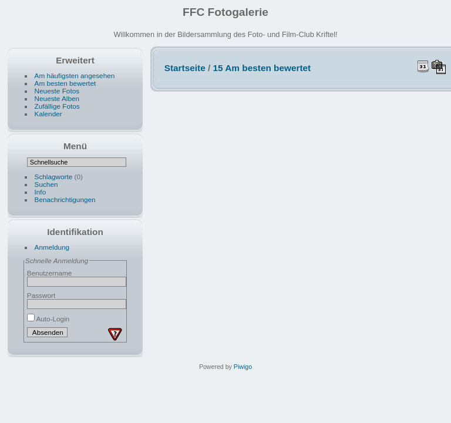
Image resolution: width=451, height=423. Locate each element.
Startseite (185, 68)
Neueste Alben (57, 98)
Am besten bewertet (65, 83)
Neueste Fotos (57, 91)
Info (40, 192)
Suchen (46, 184)
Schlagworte (54, 176)
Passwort (41, 295)
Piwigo (243, 366)
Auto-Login (48, 319)
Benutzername (49, 273)
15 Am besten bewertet (262, 68)
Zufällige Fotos (57, 106)
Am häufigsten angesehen (75, 75)
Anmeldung (52, 247)
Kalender (48, 114)
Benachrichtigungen (65, 199)
